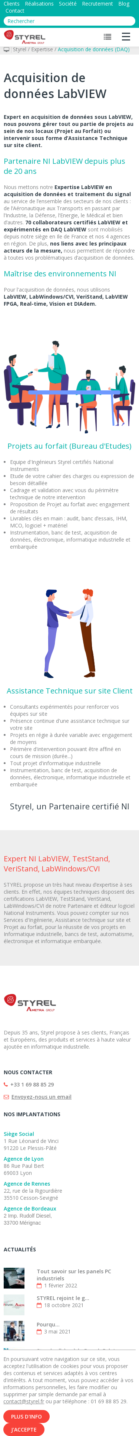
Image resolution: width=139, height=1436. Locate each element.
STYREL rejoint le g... (63, 1298)
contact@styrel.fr (23, 1406)
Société (68, 3)
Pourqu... (48, 1324)
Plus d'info (26, 1422)
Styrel (19, 49)
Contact (15, 10)
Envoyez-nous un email (41, 1096)
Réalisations (39, 3)
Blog (123, 3)
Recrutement (97, 3)
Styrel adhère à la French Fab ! (76, 1350)
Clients (12, 3)
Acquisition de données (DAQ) (94, 49)
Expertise (42, 49)
